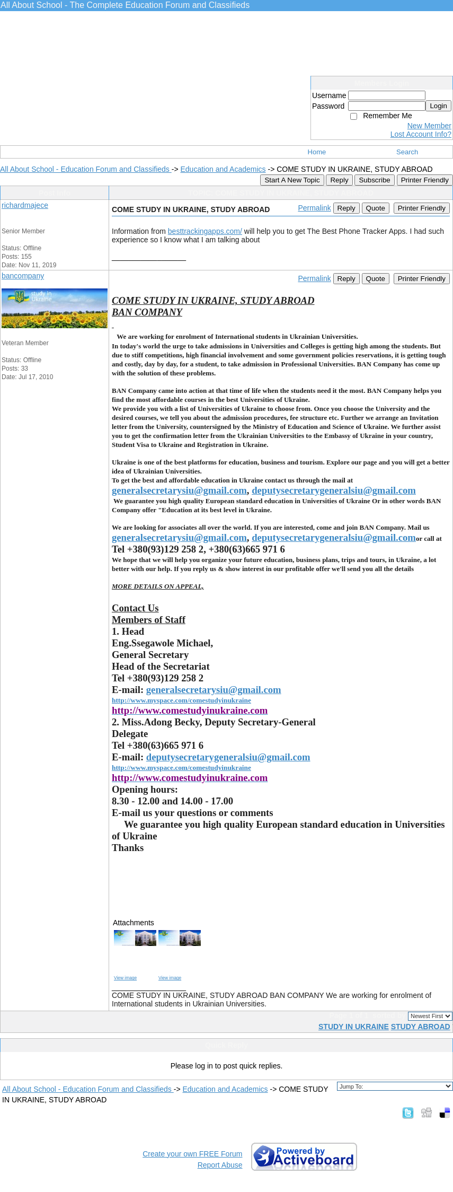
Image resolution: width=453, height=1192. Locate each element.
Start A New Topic (291, 180)
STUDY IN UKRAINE (353, 1026)
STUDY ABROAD (420, 1026)
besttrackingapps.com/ (205, 231)
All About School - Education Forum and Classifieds (86, 169)
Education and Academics (222, 169)
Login (438, 106)
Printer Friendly (425, 180)
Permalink (314, 208)
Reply (339, 180)
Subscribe (374, 180)
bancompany (23, 275)
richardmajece (25, 205)
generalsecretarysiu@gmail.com (179, 490)
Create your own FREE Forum (192, 1154)
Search (407, 152)
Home (317, 152)
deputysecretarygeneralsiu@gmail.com (334, 490)
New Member (429, 125)
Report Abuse (220, 1165)
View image (125, 977)
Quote (375, 208)
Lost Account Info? (420, 134)
